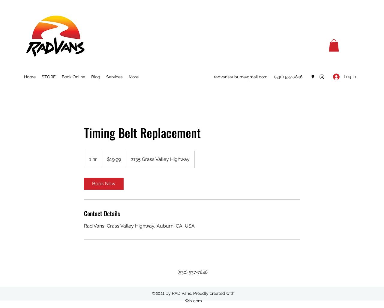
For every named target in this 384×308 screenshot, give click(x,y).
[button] (334, 45)
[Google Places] (313, 77)
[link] (104, 184)
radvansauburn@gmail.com (241, 76)
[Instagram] (322, 77)
